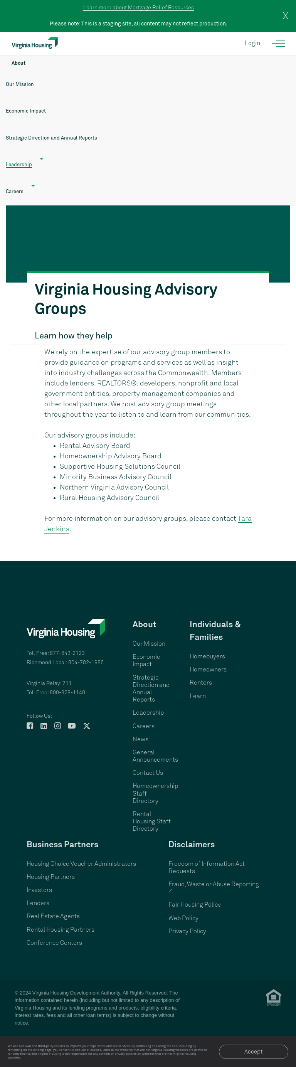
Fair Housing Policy (194, 905)
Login (252, 43)
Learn (198, 696)
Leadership (19, 164)
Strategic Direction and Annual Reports (51, 138)
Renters (201, 683)
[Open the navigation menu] (278, 43)
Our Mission (20, 84)
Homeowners (208, 669)
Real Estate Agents (53, 916)
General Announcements (155, 756)
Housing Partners (51, 877)
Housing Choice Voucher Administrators (81, 864)
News (140, 739)
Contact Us (148, 773)
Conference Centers (54, 943)
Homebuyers (207, 656)
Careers (144, 726)
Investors (39, 890)
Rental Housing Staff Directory (152, 821)
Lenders (38, 903)
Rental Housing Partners (60, 930)
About (18, 63)
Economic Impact (26, 111)
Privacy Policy (187, 931)
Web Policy (183, 918)
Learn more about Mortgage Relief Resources (138, 7)
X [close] (285, 16)
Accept (253, 1052)
